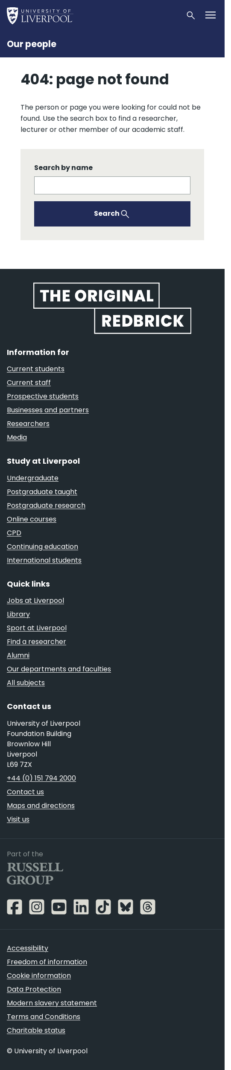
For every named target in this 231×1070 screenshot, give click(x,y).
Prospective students (43, 396)
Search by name (63, 168)
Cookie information (39, 976)
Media (17, 437)
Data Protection (34, 989)
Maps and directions (41, 806)
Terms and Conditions (43, 1017)
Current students (35, 369)
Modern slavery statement (52, 1003)
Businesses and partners (48, 410)
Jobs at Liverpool (35, 600)
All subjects (26, 683)
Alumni (18, 655)
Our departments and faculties (59, 669)
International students (44, 560)
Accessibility (27, 948)
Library (18, 614)
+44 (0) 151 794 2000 (41, 778)
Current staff (29, 382)
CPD (14, 533)
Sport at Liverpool (37, 628)
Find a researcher (36, 642)
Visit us (18, 819)
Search (107, 213)
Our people (31, 44)
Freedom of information (47, 962)
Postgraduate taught (42, 492)
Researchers (28, 424)
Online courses (31, 519)
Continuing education (42, 546)
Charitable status (36, 1030)
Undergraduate (32, 478)
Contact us (25, 792)
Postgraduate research (46, 505)
